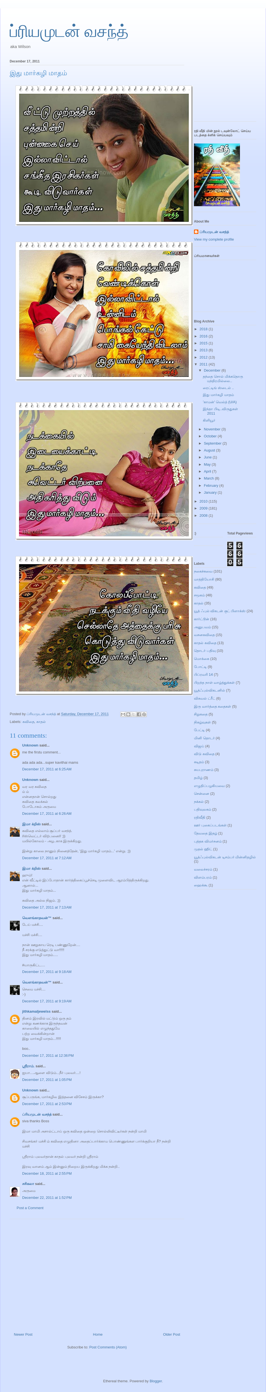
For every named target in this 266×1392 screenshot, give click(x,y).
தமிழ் (198, 778)
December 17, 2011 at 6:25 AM (46, 769)
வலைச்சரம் (203, 869)
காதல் (41, 722)
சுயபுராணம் (203, 770)
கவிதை (28, 722)
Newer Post (23, 1334)
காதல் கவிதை (205, 643)
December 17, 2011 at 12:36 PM (48, 1055)
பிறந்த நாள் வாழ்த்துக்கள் (214, 682)
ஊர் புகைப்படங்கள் (210, 825)
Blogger (156, 1381)
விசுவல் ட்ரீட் (204, 698)
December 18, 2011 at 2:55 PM (47, 1173)
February (211, 485)
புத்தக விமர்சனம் (208, 841)
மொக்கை (201, 659)
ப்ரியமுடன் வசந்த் (69, 31)
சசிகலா (28, 1184)
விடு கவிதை (204, 754)
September (213, 443)
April (208, 471)
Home (98, 1334)
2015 (204, 343)
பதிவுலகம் (202, 809)
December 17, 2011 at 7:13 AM (46, 907)
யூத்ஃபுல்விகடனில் (209, 690)
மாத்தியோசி (204, 579)
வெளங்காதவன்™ (37, 918)
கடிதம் (199, 762)
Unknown (30, 745)
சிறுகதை (201, 714)
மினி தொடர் (204, 738)
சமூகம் (199, 595)
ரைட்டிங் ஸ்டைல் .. (218, 388)
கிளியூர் (209, 420)
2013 (204, 350)
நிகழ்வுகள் (202, 722)
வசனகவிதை (204, 635)
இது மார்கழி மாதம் (218, 395)
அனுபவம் (202, 627)
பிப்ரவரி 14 (203, 674)
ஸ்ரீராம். (28, 1066)
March (209, 478)
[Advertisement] (97, 1273)
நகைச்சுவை (203, 571)
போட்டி (200, 667)
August (210, 450)
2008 (204, 515)
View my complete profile (214, 239)
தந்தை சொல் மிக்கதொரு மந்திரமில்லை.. (223, 378)
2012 (204, 357)
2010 (204, 501)
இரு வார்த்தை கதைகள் (212, 706)
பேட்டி (199, 730)
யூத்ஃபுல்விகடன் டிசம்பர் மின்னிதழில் (225, 857)
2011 (204, 364)
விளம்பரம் (203, 877)
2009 (204, 508)
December (213, 370)
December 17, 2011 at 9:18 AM (46, 972)
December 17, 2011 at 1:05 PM (47, 1080)
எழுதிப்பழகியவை (209, 786)
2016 (204, 336)
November (213, 429)
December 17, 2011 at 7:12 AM (46, 858)
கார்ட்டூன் (201, 619)
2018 (204, 329)
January (211, 492)
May (208, 464)
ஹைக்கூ (201, 885)
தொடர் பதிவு (205, 651)
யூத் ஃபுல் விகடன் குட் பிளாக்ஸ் (219, 611)
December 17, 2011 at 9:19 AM (46, 1001)
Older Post (171, 1334)
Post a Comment (30, 1208)
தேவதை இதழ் (205, 833)
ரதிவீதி (199, 817)
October (211, 436)
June (208, 457)
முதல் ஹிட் (203, 849)
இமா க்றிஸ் (31, 824)
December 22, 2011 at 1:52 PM (47, 1198)
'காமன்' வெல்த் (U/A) (220, 402)
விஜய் (199, 746)
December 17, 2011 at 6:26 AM (46, 813)
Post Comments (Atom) (108, 1347)
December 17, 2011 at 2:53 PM (47, 1104)
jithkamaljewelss (36, 1011)
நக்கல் (199, 802)
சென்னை (201, 793)
